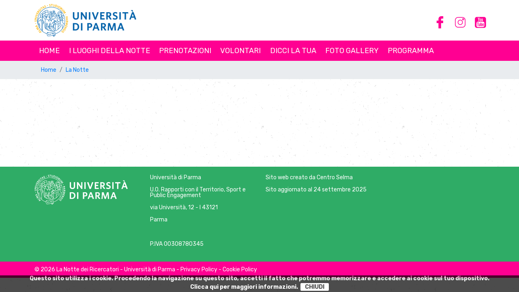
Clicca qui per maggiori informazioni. (244, 286)
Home (49, 50)
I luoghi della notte (109, 50)
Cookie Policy (240, 269)
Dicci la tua (293, 50)
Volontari (240, 50)
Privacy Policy (198, 269)
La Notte (77, 70)
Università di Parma (175, 177)
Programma (411, 50)
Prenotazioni (185, 50)
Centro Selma (335, 177)
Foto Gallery (352, 50)
